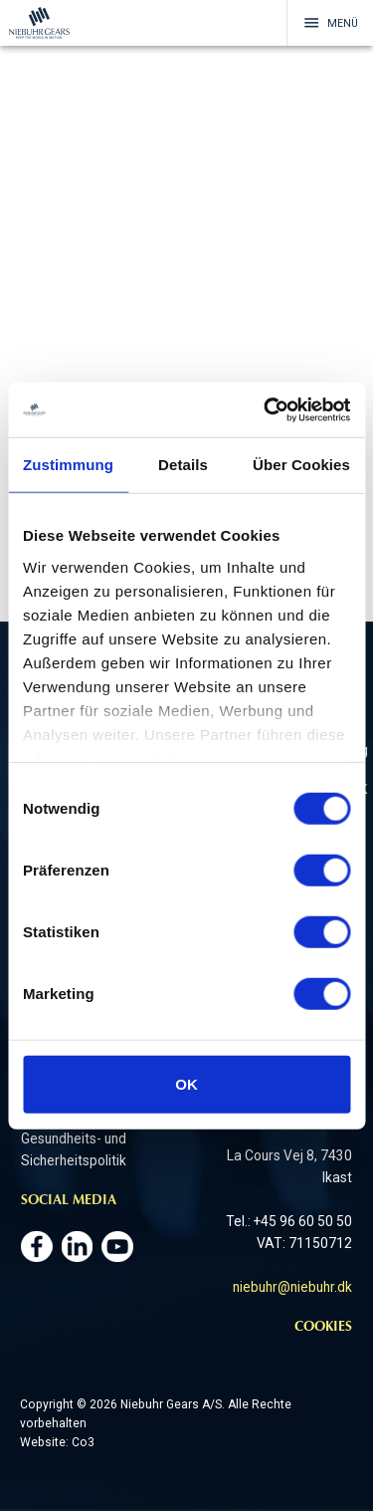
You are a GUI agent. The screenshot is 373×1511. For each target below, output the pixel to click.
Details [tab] (183, 464)
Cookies (323, 1328)
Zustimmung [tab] (68, 464)
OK (186, 1084)
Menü (330, 23)
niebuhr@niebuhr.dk (292, 1287)
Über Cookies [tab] (301, 464)
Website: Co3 (57, 1442)
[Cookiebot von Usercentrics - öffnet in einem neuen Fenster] (265, 409)
